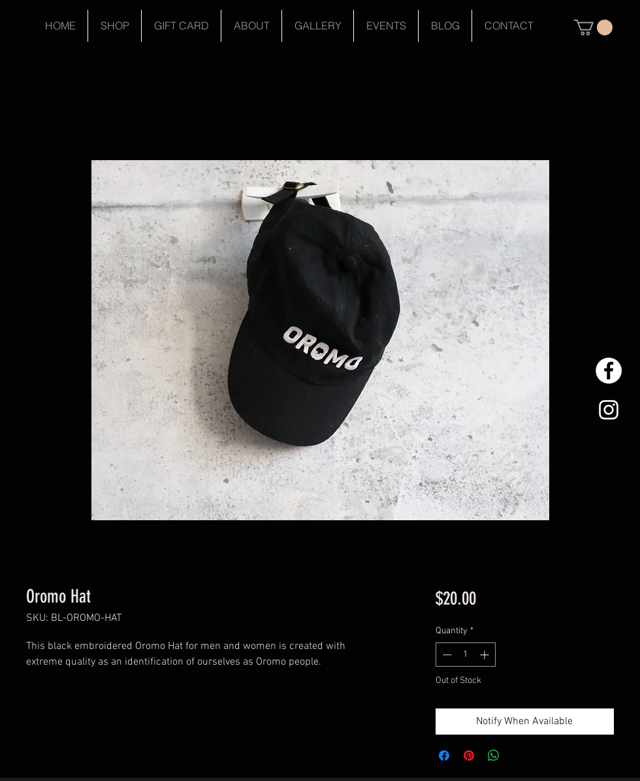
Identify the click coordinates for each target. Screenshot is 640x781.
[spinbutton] (465, 654)
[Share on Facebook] (444, 755)
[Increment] (485, 654)
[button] (593, 27)
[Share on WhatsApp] (494, 755)
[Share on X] (518, 755)
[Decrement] (446, 654)
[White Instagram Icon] (609, 410)
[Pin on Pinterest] (469, 755)
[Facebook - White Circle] (609, 370)
